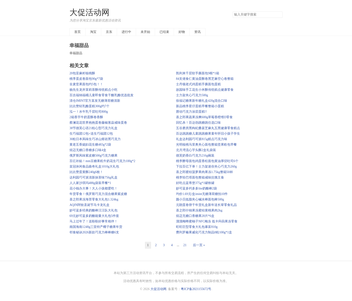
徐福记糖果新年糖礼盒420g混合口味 (201, 100)
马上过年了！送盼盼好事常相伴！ (93, 221)
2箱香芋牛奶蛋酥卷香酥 (86, 117)
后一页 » (199, 245)
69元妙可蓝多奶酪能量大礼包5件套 (94, 216)
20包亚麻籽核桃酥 (82, 73)
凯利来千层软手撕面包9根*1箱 (197, 73)
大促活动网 (89, 12)
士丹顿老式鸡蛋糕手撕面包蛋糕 (198, 84)
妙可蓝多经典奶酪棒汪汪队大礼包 (93, 210)
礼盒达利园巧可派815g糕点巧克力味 (201, 139)
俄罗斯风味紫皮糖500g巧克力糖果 (93, 155)
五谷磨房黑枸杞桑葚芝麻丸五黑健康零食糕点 (208, 128)
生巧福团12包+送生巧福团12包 (91, 133)
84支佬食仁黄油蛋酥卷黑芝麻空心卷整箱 (205, 78)
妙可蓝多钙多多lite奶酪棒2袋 (196, 188)
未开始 (145, 32)
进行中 (126, 32)
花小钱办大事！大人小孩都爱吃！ (93, 188)
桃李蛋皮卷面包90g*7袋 (86, 78)
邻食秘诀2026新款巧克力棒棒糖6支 (94, 232)
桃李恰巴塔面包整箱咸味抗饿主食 (200, 177)
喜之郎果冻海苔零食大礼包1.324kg (93, 199)
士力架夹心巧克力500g (192, 95)
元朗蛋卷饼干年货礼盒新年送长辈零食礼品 (206, 205)
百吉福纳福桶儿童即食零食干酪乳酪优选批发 (101, 95)
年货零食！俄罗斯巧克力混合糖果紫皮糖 (98, 194)
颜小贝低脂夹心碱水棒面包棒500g (200, 199)
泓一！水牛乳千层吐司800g (88, 111)
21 (185, 245)
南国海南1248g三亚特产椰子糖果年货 (95, 227)
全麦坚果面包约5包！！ (86, 84)
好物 (182, 32)
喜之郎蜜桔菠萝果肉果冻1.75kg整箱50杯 (204, 172)
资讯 (197, 32)
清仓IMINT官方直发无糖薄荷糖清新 (94, 100)
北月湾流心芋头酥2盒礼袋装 (196, 150)
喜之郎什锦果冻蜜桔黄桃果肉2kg (199, 210)
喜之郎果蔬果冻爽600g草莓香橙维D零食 (204, 117)
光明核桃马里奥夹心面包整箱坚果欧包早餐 (206, 144)
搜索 (279, 14)
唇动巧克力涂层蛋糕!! (191, 111)
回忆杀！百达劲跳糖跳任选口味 (198, 122)
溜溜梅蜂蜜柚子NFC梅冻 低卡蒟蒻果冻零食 (206, 221)
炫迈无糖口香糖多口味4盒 (87, 150)
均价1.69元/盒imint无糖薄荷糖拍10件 (202, 194)
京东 (109, 32)
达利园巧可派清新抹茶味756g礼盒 (93, 177)
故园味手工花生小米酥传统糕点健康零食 (205, 89)
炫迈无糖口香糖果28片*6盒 (195, 216)
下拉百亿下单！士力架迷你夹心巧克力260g (206, 166)
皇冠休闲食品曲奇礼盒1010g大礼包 (94, 166)
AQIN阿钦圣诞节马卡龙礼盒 (89, 205)
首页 (77, 32)
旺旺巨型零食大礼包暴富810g (197, 227)
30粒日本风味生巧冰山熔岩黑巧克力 (95, 139)
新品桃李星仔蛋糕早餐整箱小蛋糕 (200, 106)
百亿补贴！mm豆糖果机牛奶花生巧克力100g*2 (102, 161)
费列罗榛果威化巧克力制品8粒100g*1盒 (204, 232)
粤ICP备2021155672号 (196, 289)
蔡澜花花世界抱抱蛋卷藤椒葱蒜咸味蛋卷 (98, 122)
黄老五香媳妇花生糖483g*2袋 (90, 144)
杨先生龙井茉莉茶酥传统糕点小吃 (93, 89)
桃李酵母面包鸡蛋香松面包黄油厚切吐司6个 (207, 161)
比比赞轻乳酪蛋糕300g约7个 (89, 106)
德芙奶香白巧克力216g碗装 (195, 155)
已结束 (164, 32)
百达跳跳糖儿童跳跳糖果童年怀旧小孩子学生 (208, 133)
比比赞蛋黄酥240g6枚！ (86, 172)
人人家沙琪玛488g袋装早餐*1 (90, 183)
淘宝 (93, 32)
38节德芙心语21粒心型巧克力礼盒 (93, 128)
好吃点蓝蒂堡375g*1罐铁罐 (195, 183)
